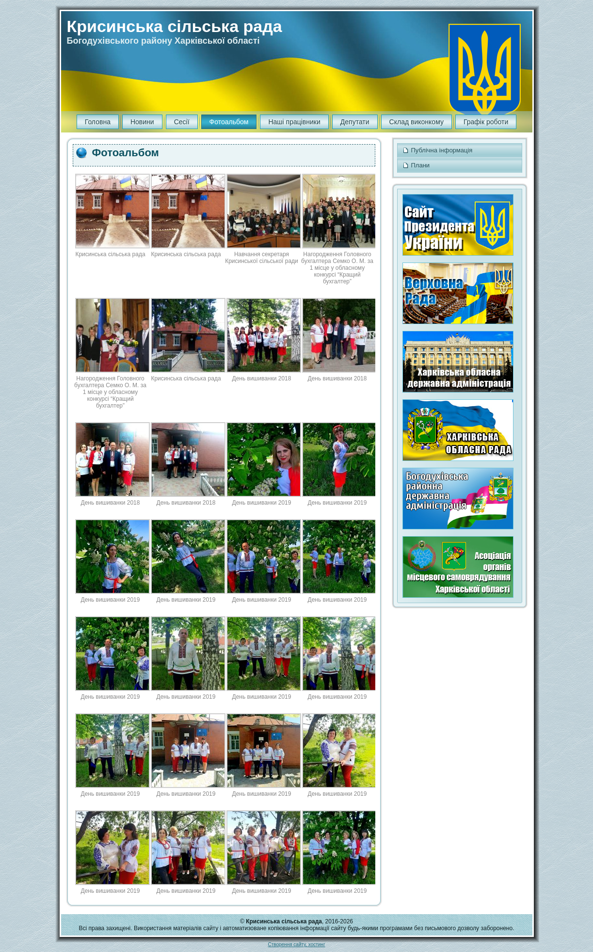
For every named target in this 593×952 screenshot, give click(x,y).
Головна (98, 122)
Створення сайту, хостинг (296, 944)
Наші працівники (294, 122)
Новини (142, 122)
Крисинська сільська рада (174, 26)
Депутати (354, 122)
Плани (459, 165)
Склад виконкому (416, 122)
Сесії (182, 122)
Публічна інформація (459, 150)
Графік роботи (486, 122)
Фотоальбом (229, 122)
